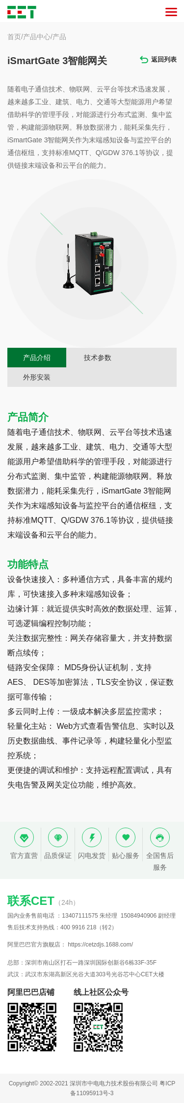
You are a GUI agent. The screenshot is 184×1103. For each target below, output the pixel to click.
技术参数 (97, 357)
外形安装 (37, 377)
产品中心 (37, 37)
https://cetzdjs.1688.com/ (100, 944)
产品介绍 (37, 357)
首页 (14, 37)
